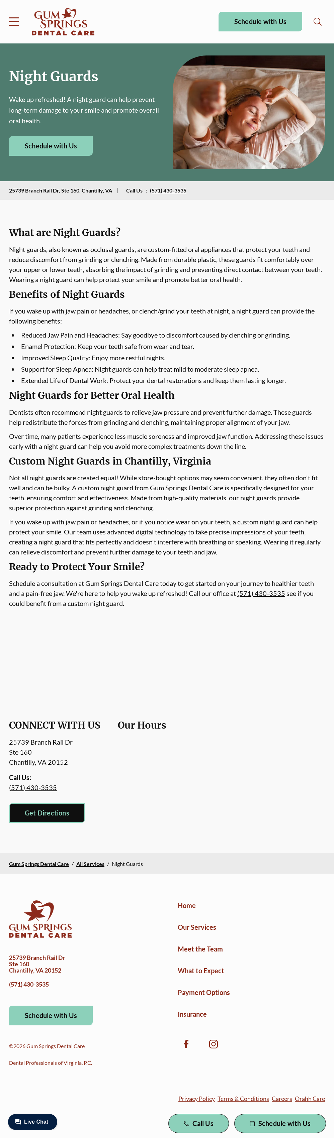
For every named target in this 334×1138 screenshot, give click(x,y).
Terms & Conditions (243, 1098)
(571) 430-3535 (168, 190)
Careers (282, 1098)
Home (187, 905)
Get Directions (47, 813)
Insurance (192, 1014)
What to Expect (201, 971)
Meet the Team (200, 949)
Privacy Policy (196, 1098)
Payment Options (204, 992)
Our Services (197, 927)
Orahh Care (310, 1098)
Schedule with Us (260, 21)
